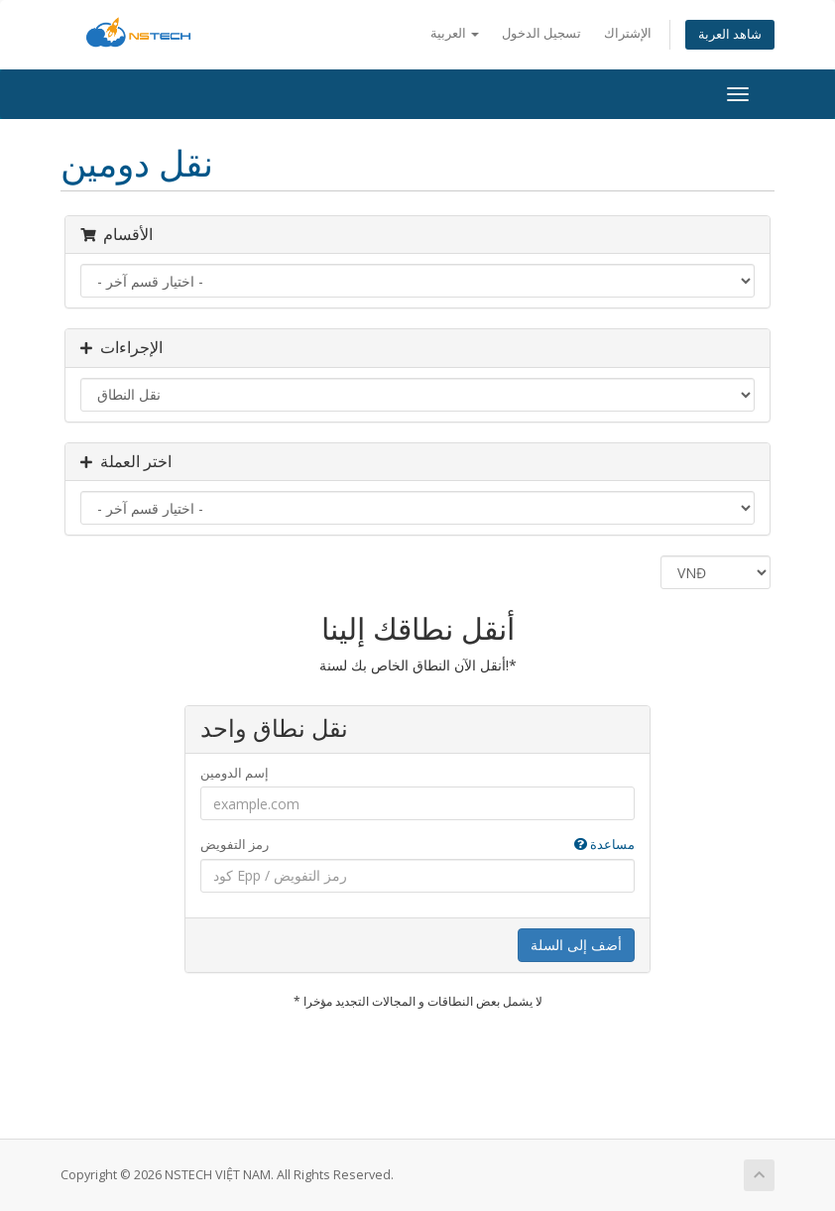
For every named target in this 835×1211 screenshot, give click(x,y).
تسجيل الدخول (541, 33)
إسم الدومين (234, 773)
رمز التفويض (417, 844)
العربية (454, 33)
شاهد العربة (730, 34)
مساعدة (604, 844)
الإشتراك (628, 33)
